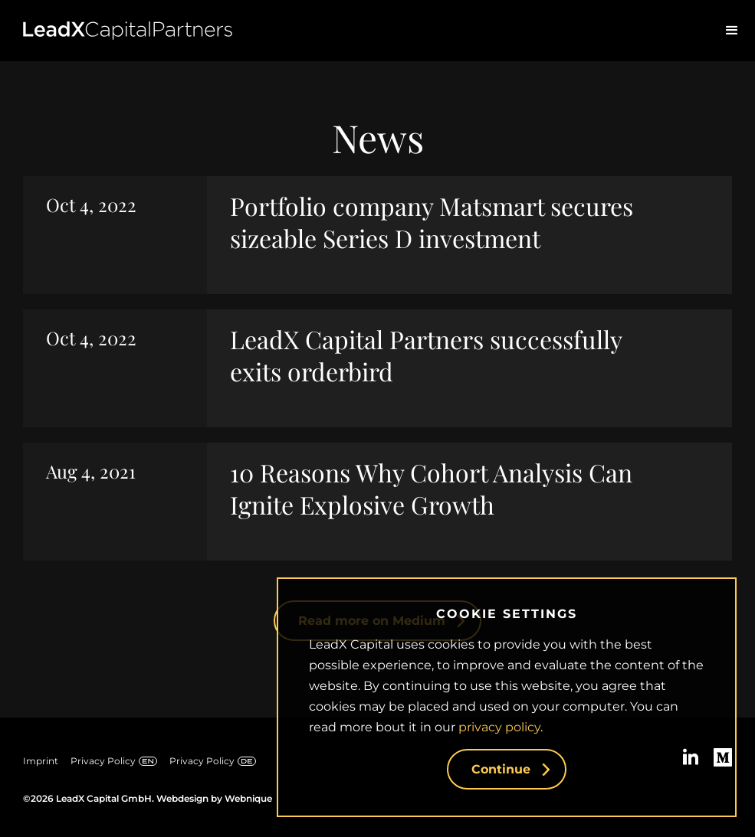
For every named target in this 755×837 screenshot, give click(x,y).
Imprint (40, 761)
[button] (732, 31)
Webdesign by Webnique (214, 798)
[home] (127, 30)
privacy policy (499, 727)
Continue (518, 770)
